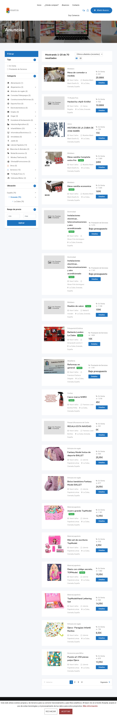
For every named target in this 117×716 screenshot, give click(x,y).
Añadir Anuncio (101, 10)
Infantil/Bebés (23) (16, 128)
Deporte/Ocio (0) (15, 104)
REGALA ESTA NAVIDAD (79, 427)
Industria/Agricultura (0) (18, 124)
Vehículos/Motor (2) (16, 178)
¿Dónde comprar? (52, 5)
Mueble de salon (75, 306)
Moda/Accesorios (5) (17, 153)
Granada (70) (16, 197)
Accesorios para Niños (75, 654)
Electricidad (71, 212)
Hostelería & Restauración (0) (20, 120)
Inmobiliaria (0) (14, 137)
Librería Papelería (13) (17, 145)
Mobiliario (70, 69)
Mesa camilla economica (79, 186)
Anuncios (65, 5)
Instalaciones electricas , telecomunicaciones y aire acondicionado (77, 222)
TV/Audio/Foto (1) (16, 174)
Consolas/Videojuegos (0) (19, 95)
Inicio (39, 5)
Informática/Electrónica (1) (19, 133)
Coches (70, 394)
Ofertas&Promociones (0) (18, 162)
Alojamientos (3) (15, 87)
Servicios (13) (13, 170)
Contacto (75, 5)
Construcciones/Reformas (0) (20, 100)
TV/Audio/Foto (72, 98)
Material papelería (73, 508)
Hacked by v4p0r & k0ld (78, 101)
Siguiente (105, 683)
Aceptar (65, 711)
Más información (90, 706)
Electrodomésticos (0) (17, 108)
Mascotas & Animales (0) (18, 149)
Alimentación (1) (15, 83)
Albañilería (71, 361)
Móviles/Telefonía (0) (17, 157)
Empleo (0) (13, 112)
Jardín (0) (12, 141)
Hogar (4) (12, 116)
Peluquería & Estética (75, 329)
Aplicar (22, 223)
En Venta (12, 66)
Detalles (102, 83)
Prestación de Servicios (18, 69)
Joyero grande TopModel (79, 511)
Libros (69, 124)
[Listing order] (89, 54)
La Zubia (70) (19, 201)
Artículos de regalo (74, 449)
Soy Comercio (73, 15)
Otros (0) (12, 166)
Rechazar (51, 711)
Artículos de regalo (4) (17, 91)
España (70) (11, 193)
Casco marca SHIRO (77, 397)
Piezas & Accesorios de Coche (78, 423)
